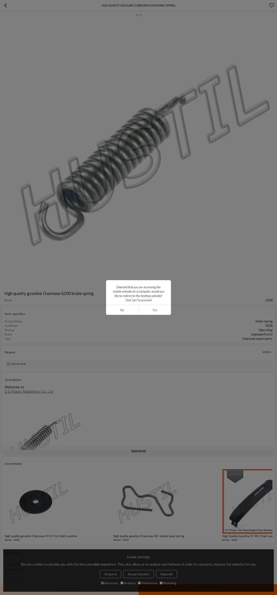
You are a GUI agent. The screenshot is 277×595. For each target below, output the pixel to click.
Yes (154, 309)
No (122, 309)
